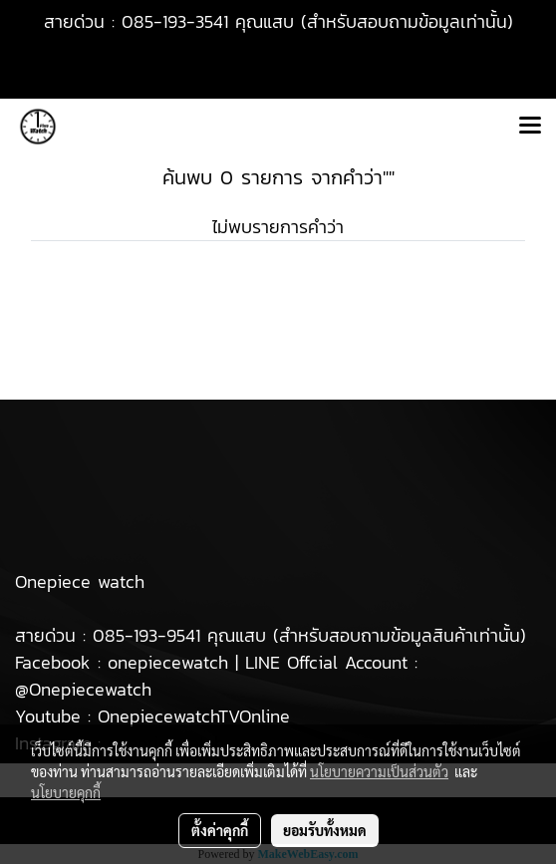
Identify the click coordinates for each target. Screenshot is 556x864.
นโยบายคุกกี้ (66, 792)
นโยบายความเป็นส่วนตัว (379, 771)
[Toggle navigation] (530, 126)
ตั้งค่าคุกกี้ (219, 830)
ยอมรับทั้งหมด (325, 830)
